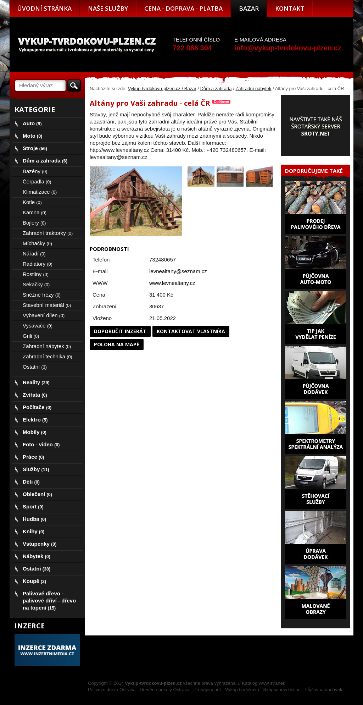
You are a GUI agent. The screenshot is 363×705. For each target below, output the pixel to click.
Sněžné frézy (42, 295)
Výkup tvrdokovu (242, 689)
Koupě (34, 581)
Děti (31, 482)
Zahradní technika (47, 356)
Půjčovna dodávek (323, 689)
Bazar (249, 8)
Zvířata (35, 395)
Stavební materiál (47, 305)
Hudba (34, 519)
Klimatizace (40, 192)
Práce (33, 457)
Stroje (35, 148)
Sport (33, 506)
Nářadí (34, 253)
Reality (36, 382)
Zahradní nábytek (253, 88)
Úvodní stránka (44, 8)
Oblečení (37, 494)
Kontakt (289, 8)
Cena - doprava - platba (183, 8)
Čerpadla (37, 181)
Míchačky (37, 243)
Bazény (35, 171)
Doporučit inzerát (120, 331)
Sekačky (36, 284)
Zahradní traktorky (48, 233)
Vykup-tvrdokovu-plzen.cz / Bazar (162, 88)
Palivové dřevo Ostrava (111, 689)
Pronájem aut (207, 689)
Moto (32, 136)
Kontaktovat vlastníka (191, 331)
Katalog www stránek (263, 683)
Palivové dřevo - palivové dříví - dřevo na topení (49, 600)
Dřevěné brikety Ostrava (164, 689)
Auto (32, 123)
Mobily (34, 432)
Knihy (33, 531)
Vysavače (37, 326)
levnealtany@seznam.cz (178, 271)
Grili (31, 336)
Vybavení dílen (44, 315)
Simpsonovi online (282, 689)
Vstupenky (39, 544)
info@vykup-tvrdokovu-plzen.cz (287, 48)
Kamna (34, 212)
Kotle (32, 202)
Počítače (37, 407)
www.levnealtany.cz (172, 283)
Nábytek (36, 556)
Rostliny (36, 274)
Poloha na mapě (116, 344)
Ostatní (35, 367)
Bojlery (34, 223)
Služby (36, 469)
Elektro (35, 420)
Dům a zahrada (216, 88)
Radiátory (37, 264)
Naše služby (108, 8)
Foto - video (41, 444)
